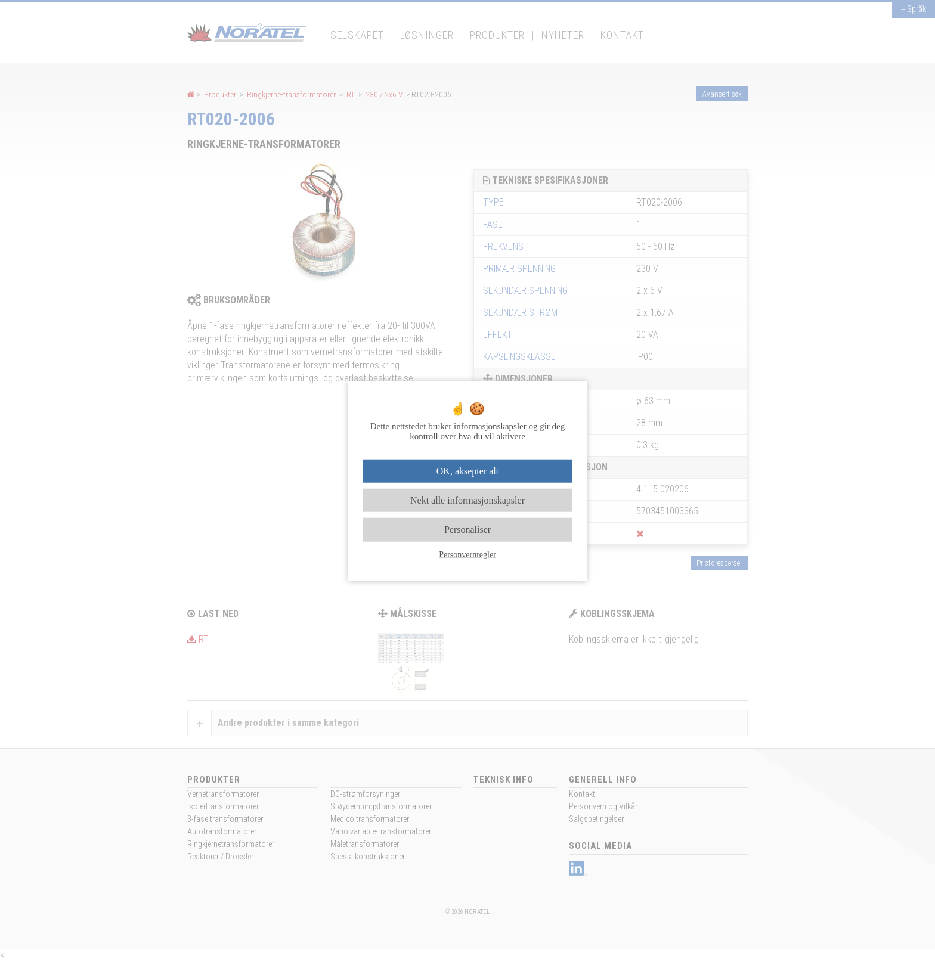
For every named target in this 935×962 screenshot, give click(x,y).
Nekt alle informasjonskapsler (467, 500)
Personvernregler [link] (467, 554)
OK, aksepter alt (467, 471)
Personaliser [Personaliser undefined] (467, 530)
